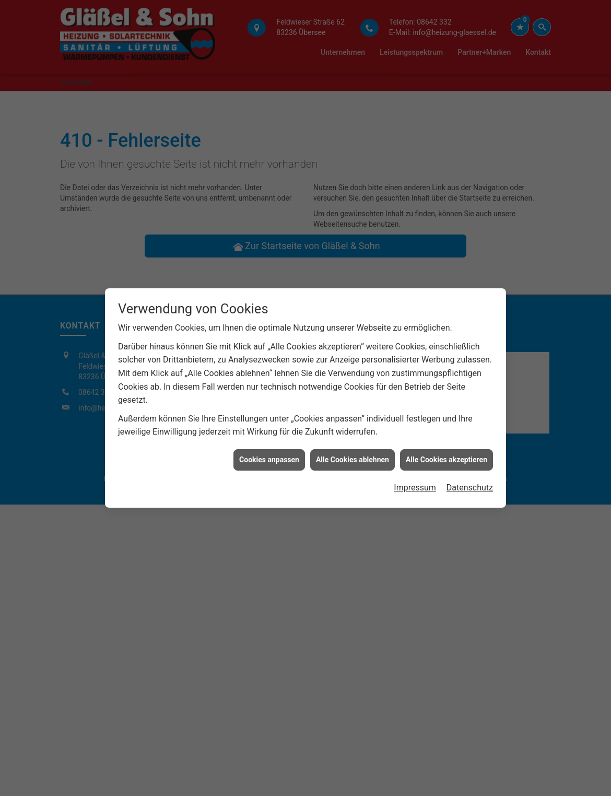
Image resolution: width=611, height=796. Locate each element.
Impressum (415, 474)
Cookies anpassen (269, 445)
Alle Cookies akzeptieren (446, 445)
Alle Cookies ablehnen (352, 445)
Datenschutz (469, 474)
